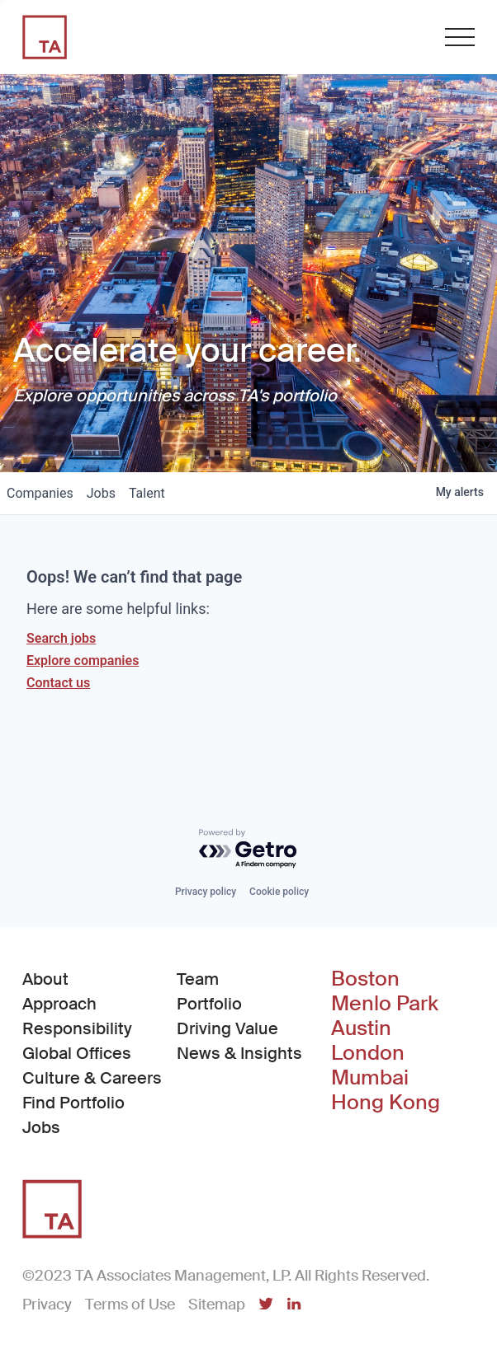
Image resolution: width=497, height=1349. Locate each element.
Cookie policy (279, 891)
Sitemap (216, 1304)
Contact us (58, 683)
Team (198, 979)
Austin (361, 1028)
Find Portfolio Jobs (94, 1115)
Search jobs (61, 638)
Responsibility (77, 1028)
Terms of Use (130, 1304)
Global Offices (76, 1053)
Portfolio (209, 1003)
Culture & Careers (92, 1078)
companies (40, 493)
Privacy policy (205, 891)
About (45, 979)
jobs (101, 493)
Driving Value (227, 1028)
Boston (365, 979)
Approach (59, 1003)
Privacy (47, 1304)
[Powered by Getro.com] (248, 849)
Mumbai (370, 1078)
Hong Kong (385, 1102)
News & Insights (239, 1053)
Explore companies (82, 660)
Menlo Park (384, 1003)
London (368, 1053)
